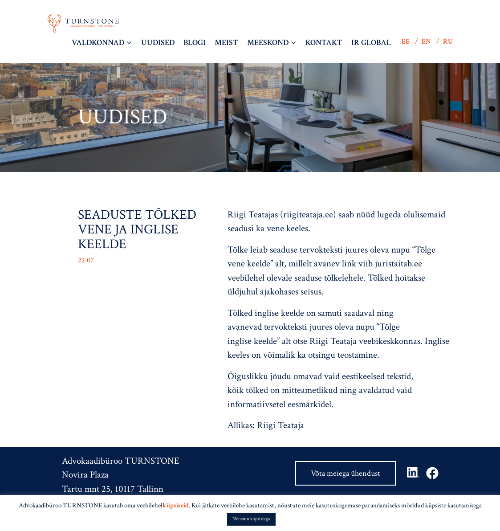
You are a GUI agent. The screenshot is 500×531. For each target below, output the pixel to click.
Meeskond (268, 42)
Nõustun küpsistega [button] (251, 519)
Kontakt (323, 42)
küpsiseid (176, 505)
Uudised (158, 42)
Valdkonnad (98, 42)
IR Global (371, 42)
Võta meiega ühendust (345, 473)
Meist (226, 42)
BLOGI (194, 42)
